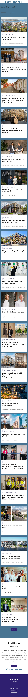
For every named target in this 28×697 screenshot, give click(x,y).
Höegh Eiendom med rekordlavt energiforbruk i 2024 (12, 282)
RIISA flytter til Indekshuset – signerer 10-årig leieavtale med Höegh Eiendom (14, 69)
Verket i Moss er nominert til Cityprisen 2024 (11, 404)
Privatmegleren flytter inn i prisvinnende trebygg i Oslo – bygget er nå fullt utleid (13, 344)
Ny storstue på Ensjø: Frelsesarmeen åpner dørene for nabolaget (13, 221)
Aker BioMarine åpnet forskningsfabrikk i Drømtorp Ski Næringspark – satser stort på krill (12, 466)
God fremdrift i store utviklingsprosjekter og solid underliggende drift (11, 619)
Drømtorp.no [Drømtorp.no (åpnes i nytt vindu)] (14, 692)
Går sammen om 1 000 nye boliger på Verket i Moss (13, 38)
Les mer (14, 665)
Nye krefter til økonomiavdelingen (13, 312)
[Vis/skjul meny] (2, 2)
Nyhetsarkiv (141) (3, 12)
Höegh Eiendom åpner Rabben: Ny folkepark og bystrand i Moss (12, 557)
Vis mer (14, 629)
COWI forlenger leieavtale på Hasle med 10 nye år (13, 191)
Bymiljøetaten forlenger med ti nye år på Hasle (13, 435)
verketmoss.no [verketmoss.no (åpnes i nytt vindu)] (14, 690)
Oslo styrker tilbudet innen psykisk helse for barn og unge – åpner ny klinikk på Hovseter (13, 497)
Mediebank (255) (12, 12)
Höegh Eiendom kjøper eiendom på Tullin (13, 252)
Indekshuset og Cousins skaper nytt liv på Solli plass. (13, 160)
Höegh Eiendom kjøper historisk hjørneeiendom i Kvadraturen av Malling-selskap (12, 375)
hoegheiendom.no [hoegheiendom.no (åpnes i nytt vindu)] (14, 688)
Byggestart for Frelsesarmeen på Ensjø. (12, 526)
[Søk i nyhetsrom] (26, 2)
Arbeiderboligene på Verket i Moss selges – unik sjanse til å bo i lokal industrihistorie (13, 100)
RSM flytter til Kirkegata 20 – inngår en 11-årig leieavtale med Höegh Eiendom (13, 130)
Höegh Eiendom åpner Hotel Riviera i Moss (13, 588)
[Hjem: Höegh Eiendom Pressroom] (13, 2)
